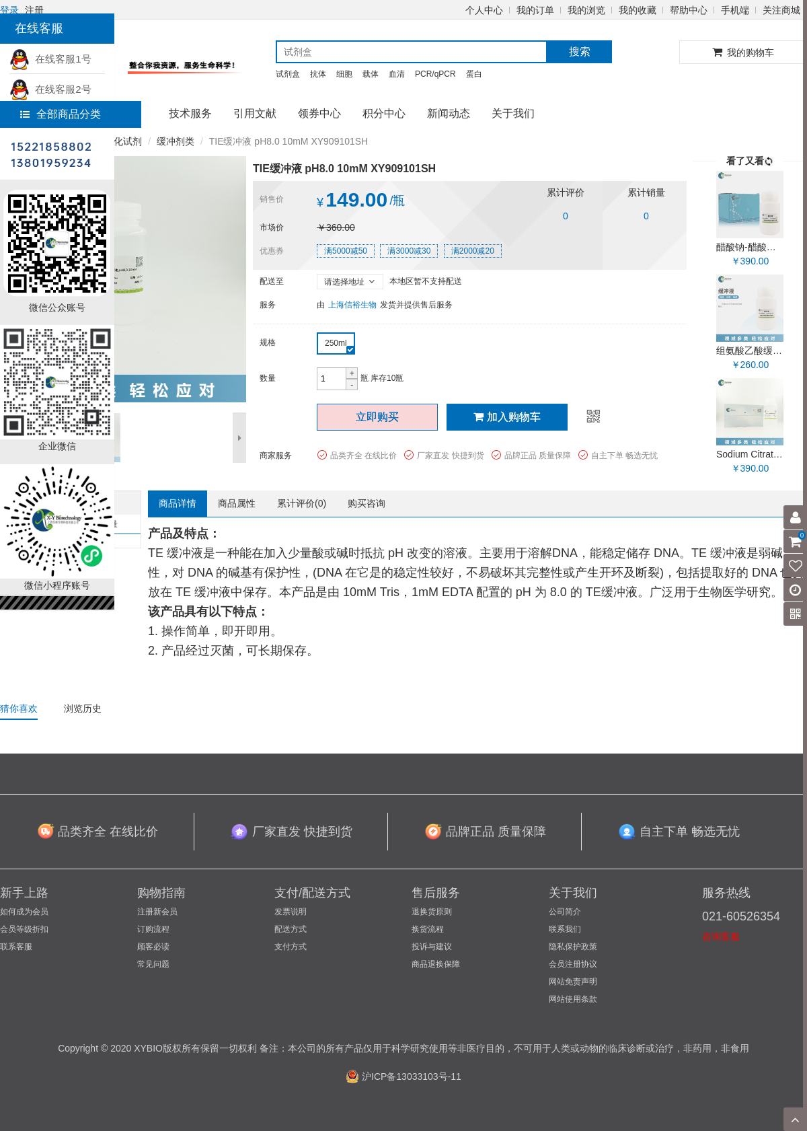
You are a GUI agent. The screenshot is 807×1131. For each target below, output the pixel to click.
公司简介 (565, 911)
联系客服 (16, 946)
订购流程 (153, 929)
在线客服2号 (50, 89)
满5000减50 (345, 251)
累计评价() (301, 503)
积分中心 (384, 113)
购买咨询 (366, 503)
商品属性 (237, 503)
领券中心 (319, 113)
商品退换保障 (436, 964)
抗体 (318, 74)
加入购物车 (507, 417)
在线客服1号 (50, 59)
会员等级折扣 (24, 929)
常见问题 (153, 964)
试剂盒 (288, 74)
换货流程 (428, 929)
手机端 (735, 10)
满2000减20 (472, 251)
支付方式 (290, 946)
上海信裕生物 (352, 304)
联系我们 (565, 929)
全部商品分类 (60, 114)
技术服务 (190, 113)
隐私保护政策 (573, 946)
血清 (397, 74)
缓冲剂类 (175, 141)
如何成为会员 (24, 911)
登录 (9, 10)
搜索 (579, 51)
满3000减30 (408, 251)
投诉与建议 (432, 946)
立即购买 (377, 417)
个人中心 (484, 10)
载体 (370, 74)
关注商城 (781, 10)
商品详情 (177, 503)
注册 (34, 10)
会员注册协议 (573, 964)
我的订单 (535, 10)
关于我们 (513, 113)
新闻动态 (448, 113)
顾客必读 (153, 946)
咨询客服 (721, 936)
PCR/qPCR (435, 74)
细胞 (344, 74)
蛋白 (474, 74)
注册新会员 (157, 911)
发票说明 (290, 911)
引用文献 (254, 113)
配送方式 (290, 929)
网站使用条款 (573, 999)
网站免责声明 (573, 981)
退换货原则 (432, 911)
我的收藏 (637, 10)
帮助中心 (688, 10)
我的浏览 (586, 10)
